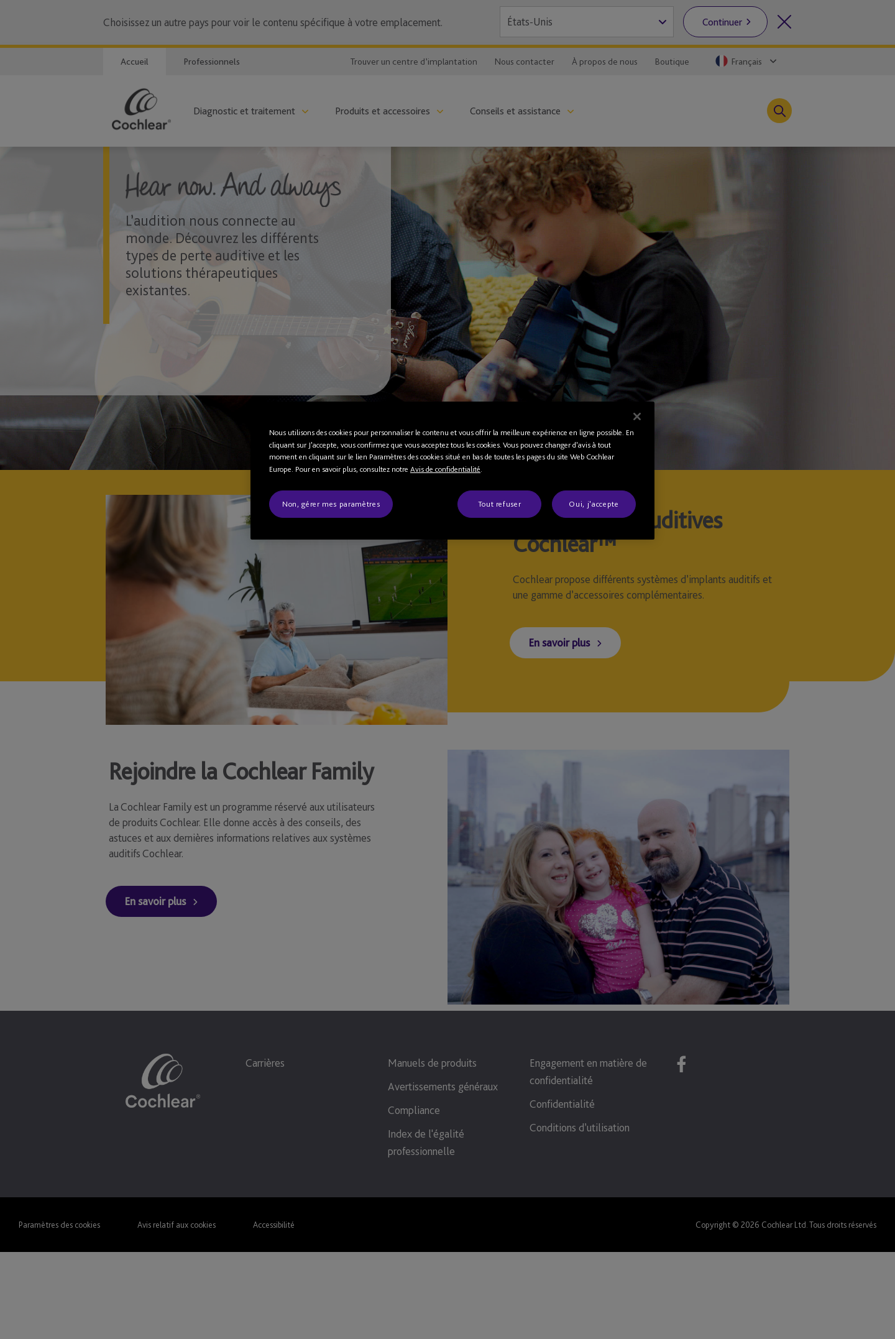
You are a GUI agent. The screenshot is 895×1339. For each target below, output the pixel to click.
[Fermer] (637, 416)
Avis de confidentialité (445, 469)
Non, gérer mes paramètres (331, 503)
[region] (452, 471)
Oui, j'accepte (593, 503)
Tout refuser (499, 503)
